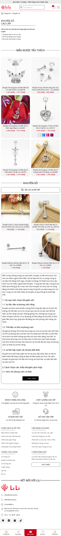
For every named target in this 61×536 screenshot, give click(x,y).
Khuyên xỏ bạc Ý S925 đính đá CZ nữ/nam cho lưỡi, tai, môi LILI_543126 (45, 226)
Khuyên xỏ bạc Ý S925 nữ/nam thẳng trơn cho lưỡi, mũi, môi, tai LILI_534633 (15, 226)
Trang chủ (6, 13)
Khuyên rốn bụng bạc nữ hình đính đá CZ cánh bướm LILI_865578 (15, 89)
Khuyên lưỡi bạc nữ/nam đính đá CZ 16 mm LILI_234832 (45, 264)
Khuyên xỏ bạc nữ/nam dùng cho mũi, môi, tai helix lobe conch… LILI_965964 (45, 89)
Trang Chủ (6, 534)
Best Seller (30, 534)
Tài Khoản (55, 534)
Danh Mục (18, 534)
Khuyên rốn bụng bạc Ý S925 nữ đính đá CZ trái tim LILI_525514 (45, 127)
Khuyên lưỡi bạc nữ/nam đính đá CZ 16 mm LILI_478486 (15, 264)
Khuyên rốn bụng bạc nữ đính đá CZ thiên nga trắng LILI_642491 (15, 127)
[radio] (39, 135)
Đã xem (42, 534)
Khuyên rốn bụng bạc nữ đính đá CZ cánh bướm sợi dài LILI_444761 (15, 171)
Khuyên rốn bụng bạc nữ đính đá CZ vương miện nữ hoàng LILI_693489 (45, 171)
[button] (30, 378)
